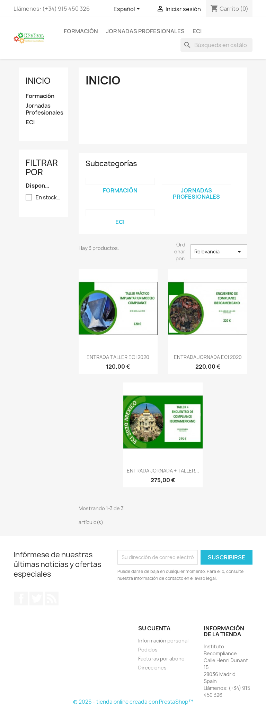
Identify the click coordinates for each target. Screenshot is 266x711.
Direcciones (152, 667)
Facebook (21, 598)
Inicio (38, 81)
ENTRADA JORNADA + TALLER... (163, 470)
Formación (81, 31)
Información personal (163, 640)
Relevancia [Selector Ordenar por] (218, 252)
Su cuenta (154, 628)
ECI (197, 31)
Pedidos (148, 649)
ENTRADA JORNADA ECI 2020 (208, 357)
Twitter (36, 598)
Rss (52, 598)
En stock (48, 197)
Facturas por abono (161, 658)
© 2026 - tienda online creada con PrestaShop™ (133, 701)
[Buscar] (216, 45)
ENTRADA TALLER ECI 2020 (118, 357)
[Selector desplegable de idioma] (128, 9)
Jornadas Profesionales (145, 31)
